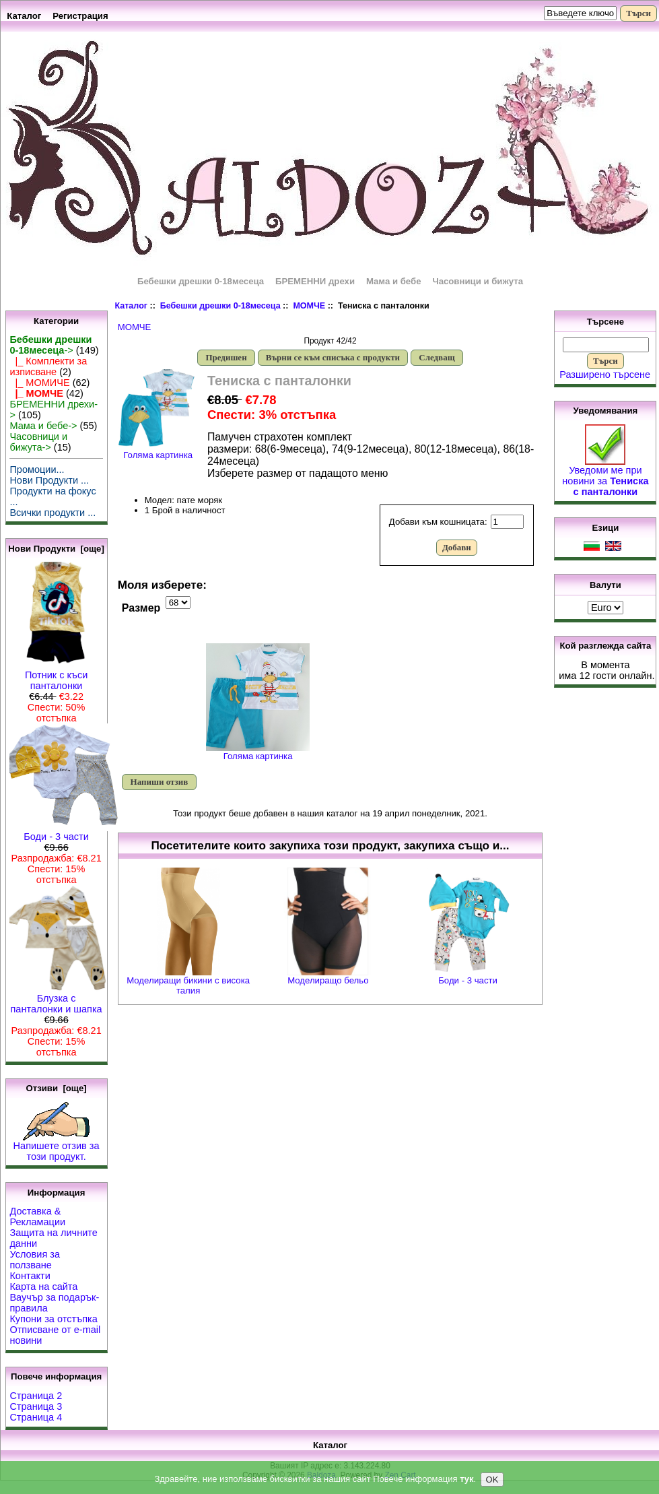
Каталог (24, 16)
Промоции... (36, 469)
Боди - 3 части (64, 832)
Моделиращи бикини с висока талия (188, 985)
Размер (141, 608)
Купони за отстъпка (53, 1318)
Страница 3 (35, 1406)
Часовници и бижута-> (38, 442)
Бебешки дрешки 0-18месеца (220, 306)
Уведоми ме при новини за (605, 476)
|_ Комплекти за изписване (48, 366)
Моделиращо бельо (327, 980)
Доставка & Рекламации (37, 1216)
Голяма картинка (258, 752)
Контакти (29, 1275)
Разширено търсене (604, 374)
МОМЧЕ (309, 306)
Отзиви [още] (56, 1088)
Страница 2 (35, 1395)
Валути (605, 585)
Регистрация (80, 16)
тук (466, 1480)
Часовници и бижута (477, 281)
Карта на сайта (43, 1286)
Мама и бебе (393, 281)
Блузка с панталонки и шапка (57, 999)
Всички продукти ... (52, 512)
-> (50, 345)
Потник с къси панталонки (56, 676)
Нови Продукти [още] (56, 549)
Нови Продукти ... (49, 480)
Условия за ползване (34, 1259)
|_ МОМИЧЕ (39, 382)
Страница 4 (35, 1417)
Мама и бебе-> (43, 425)
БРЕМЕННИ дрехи (315, 281)
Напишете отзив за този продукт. (56, 1147)
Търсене (605, 322)
